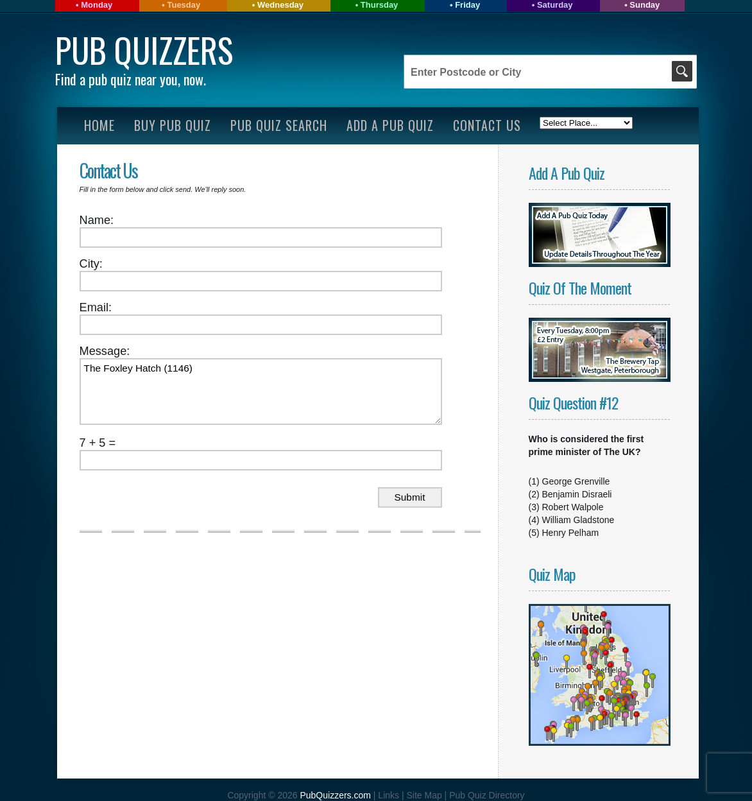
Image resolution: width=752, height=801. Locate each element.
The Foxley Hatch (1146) (261, 391)
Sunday (644, 5)
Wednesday (280, 5)
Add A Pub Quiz (390, 125)
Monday (96, 5)
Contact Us (487, 125)
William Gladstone (578, 520)
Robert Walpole (573, 507)
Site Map (425, 795)
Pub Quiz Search (278, 125)
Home (99, 125)
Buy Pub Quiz (172, 125)
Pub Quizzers (144, 49)
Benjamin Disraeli (577, 494)
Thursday (379, 5)
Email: (96, 307)
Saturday (555, 5)
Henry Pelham (570, 533)
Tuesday (183, 5)
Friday (467, 5)
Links (388, 795)
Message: (105, 351)
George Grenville (576, 481)
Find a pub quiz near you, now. (130, 79)
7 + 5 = (98, 442)
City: (91, 263)
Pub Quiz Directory (486, 795)
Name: (97, 220)
